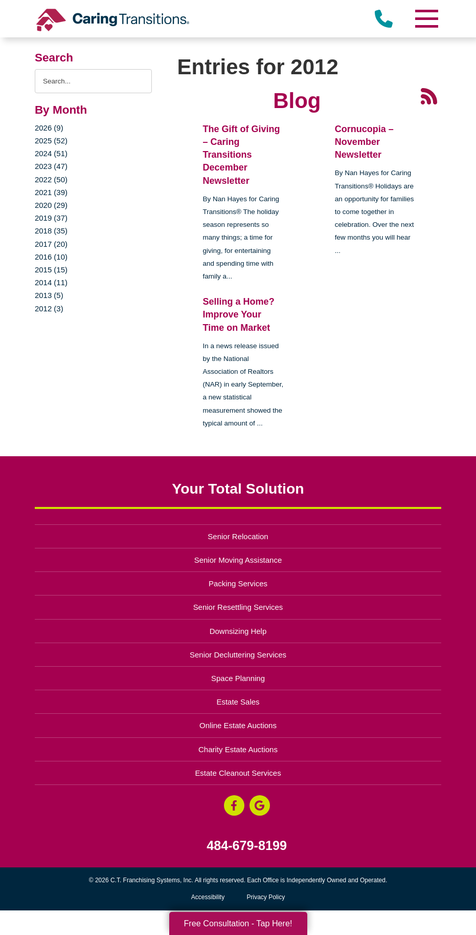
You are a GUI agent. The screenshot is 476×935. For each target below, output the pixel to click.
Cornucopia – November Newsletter (364, 142)
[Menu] (426, 18)
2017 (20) (51, 244)
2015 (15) (51, 269)
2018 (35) (51, 230)
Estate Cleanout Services (238, 773)
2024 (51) (51, 153)
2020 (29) (51, 205)
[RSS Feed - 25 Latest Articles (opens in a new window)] (429, 95)
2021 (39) (51, 192)
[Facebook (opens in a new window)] (234, 805)
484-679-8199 (247, 845)
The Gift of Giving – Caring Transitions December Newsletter (241, 155)
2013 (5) (49, 295)
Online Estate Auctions (238, 725)
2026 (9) (49, 127)
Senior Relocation (238, 536)
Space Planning (238, 678)
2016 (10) (51, 256)
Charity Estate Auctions (238, 749)
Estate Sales (237, 701)
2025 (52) (51, 140)
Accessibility (207, 897)
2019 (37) (51, 218)
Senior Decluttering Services (238, 654)
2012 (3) (49, 308)
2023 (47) (51, 166)
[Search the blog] (93, 81)
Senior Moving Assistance (238, 560)
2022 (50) (51, 179)
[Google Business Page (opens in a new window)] (260, 805)
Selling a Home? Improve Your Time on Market (239, 314)
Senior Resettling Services (238, 607)
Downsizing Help (238, 631)
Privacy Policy (266, 897)
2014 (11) (51, 282)
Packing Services (238, 583)
